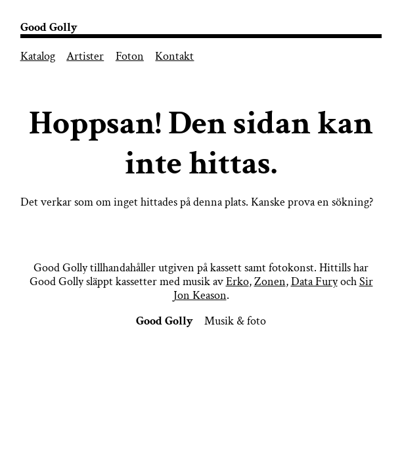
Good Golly (49, 27)
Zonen (270, 281)
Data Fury (314, 281)
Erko (237, 281)
